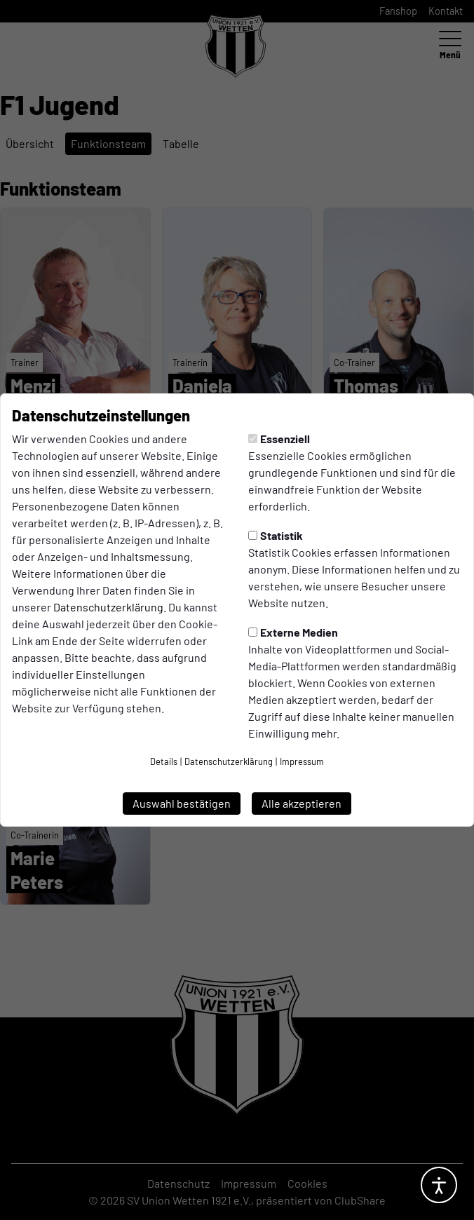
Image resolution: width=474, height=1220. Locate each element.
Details (163, 761)
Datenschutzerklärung (108, 607)
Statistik (275, 535)
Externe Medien (293, 632)
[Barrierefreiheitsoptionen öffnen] (439, 1185)
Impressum (302, 761)
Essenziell (279, 438)
